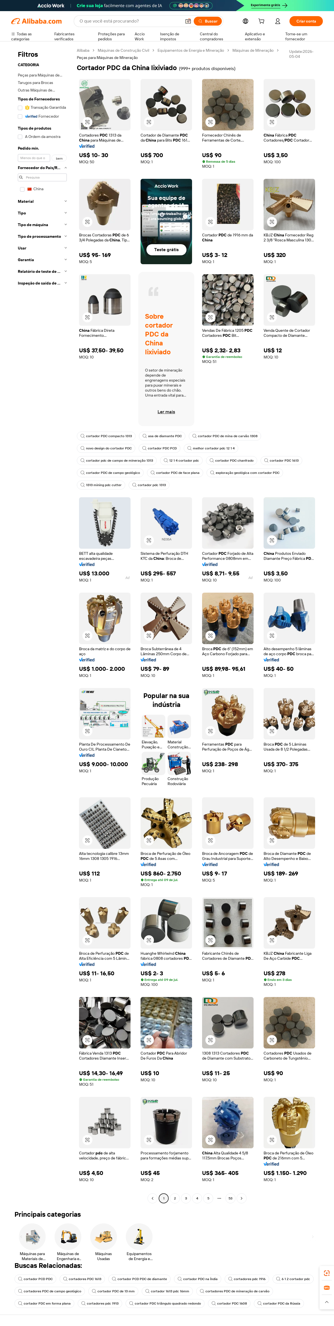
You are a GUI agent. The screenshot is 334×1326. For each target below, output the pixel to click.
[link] (327, 1273)
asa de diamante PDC (162, 436)
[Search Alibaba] (130, 21)
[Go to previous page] (153, 1198)
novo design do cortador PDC (106, 448)
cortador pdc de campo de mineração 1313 (116, 460)
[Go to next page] (242, 1198)
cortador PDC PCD (159, 448)
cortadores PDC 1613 (82, 1279)
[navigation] (42, 625)
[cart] (262, 22)
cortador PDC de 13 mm (113, 1291)
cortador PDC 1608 (229, 1303)
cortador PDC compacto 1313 (106, 436)
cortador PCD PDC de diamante (139, 1279)
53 (230, 1198)
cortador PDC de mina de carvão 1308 (224, 436)
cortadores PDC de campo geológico (49, 1291)
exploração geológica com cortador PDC (244, 473)
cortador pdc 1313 (149, 485)
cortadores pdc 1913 (100, 1303)
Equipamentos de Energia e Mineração (191, 50)
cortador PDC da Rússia (278, 1303)
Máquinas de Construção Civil (123, 50)
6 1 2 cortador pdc (293, 1279)
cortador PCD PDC (35, 1279)
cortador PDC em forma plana (44, 1303)
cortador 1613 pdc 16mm (167, 1291)
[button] (188, 21)
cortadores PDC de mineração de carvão (234, 1291)
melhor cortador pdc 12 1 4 (211, 448)
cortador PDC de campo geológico (110, 473)
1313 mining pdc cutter (101, 485)
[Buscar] (208, 21)
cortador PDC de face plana (175, 473)
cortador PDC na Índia (198, 1279)
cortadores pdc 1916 (247, 1279)
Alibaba (83, 50)
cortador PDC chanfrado (232, 460)
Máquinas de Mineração (253, 50)
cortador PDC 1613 (281, 460)
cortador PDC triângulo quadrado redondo (165, 1303)
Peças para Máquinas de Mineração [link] (107, 57)
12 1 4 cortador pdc (181, 460)
